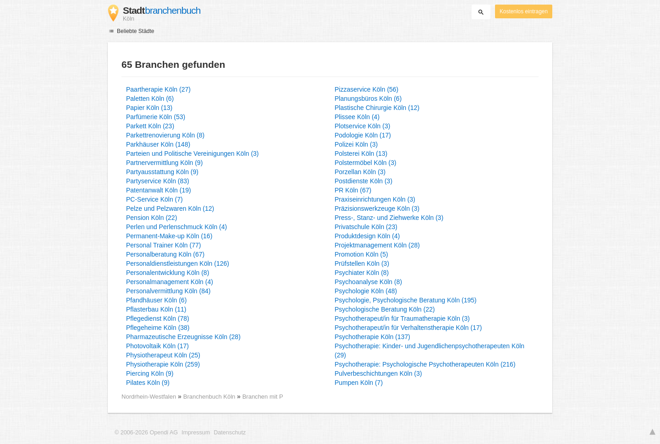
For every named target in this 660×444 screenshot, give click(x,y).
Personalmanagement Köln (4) (169, 281)
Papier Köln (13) (149, 107)
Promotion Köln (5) (361, 254)
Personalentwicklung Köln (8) (167, 272)
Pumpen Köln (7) (359, 382)
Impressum (196, 432)
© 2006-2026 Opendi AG (146, 432)
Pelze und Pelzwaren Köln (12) (170, 208)
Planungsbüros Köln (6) (368, 98)
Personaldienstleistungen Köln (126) (177, 263)
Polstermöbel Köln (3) (365, 162)
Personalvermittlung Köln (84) (168, 291)
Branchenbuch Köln (210, 396)
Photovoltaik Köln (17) (157, 346)
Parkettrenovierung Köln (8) (165, 135)
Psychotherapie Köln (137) (372, 336)
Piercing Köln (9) (150, 373)
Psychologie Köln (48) (366, 291)
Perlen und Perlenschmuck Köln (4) (176, 226)
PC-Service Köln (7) (154, 199)
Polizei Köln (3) (356, 144)
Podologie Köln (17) (363, 135)
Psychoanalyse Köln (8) (368, 281)
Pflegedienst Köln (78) (157, 318)
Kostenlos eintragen (524, 11)
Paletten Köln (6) (150, 98)
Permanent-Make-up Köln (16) (169, 236)
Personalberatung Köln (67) (165, 254)
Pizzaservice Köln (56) (366, 89)
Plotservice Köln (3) (362, 126)
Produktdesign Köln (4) (367, 236)
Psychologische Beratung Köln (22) (385, 309)
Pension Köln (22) (151, 217)
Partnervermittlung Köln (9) (164, 162)
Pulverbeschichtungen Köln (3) (378, 373)
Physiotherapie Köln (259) (163, 364)
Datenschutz (230, 432)
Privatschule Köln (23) (366, 226)
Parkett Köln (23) (150, 126)
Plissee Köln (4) (357, 117)
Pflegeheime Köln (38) (158, 327)
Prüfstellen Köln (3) (362, 263)
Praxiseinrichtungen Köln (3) (375, 199)
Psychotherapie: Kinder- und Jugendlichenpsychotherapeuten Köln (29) (429, 350)
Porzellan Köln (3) (360, 171)
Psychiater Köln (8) (362, 272)
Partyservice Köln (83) (157, 181)
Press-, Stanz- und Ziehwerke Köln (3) (389, 217)
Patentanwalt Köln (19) (158, 190)
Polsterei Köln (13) (361, 153)
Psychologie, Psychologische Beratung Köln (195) (406, 300)
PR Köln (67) (353, 190)
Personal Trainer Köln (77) (163, 245)
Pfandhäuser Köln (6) (156, 300)
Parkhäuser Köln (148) (158, 144)
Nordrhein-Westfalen (148, 396)
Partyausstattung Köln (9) (162, 171)
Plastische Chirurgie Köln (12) (377, 107)
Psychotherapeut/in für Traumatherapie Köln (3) (402, 318)
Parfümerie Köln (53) (155, 117)
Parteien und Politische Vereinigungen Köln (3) (192, 153)
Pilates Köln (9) (148, 382)
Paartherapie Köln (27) (158, 89)
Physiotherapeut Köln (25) (163, 355)
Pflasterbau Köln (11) (156, 309)
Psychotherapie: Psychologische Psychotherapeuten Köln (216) (425, 364)
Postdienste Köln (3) (363, 181)
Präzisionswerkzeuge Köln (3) (377, 208)
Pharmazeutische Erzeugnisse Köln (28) (183, 336)
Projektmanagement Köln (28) (377, 245)
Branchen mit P (262, 396)
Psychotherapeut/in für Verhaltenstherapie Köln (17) (408, 327)
